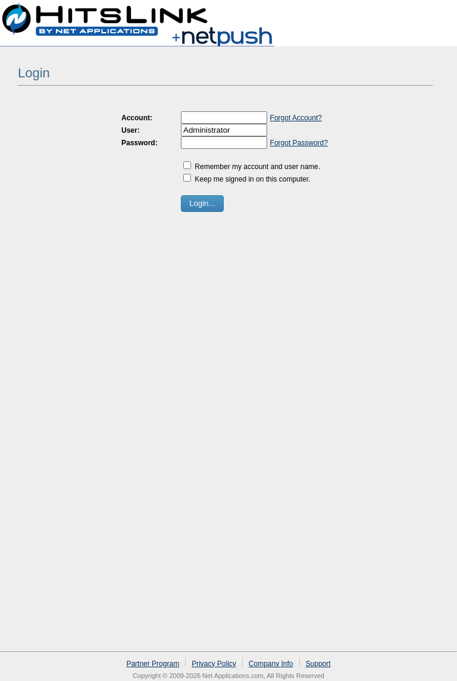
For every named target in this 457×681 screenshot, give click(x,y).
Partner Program (152, 664)
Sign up (396, 14)
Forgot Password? (299, 143)
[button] (202, 203)
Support (318, 664)
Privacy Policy (214, 664)
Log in (434, 14)
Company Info (271, 664)
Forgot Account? (296, 118)
